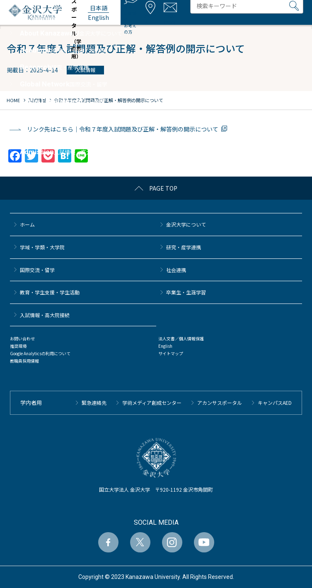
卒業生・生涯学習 (186, 292)
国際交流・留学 (37, 269)
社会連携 (176, 269)
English (165, 346)
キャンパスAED (275, 402)
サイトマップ (170, 353)
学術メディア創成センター (151, 402)
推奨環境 (18, 346)
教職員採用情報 (24, 361)
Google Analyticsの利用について (40, 353)
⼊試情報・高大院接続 (45, 314)
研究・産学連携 (183, 247)
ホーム (27, 224)
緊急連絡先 (94, 402)
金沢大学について (186, 224)
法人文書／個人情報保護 (181, 338)
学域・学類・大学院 (42, 247)
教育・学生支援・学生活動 (50, 292)
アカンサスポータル (219, 402)
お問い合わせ (22, 338)
